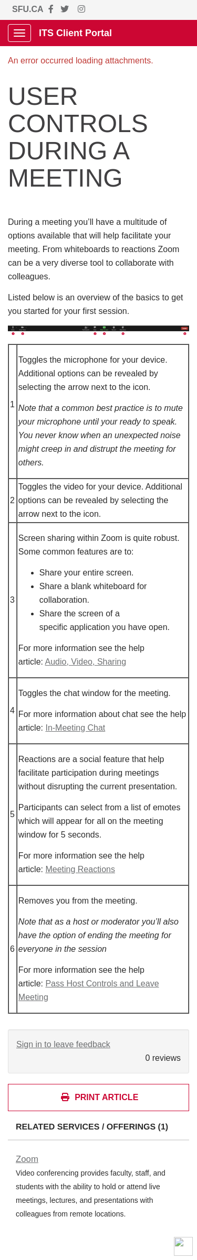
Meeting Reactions (80, 869)
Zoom (27, 1159)
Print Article (99, 1097)
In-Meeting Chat (75, 727)
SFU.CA (28, 9)
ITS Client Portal (75, 33)
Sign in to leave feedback (63, 1044)
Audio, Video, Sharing (85, 661)
